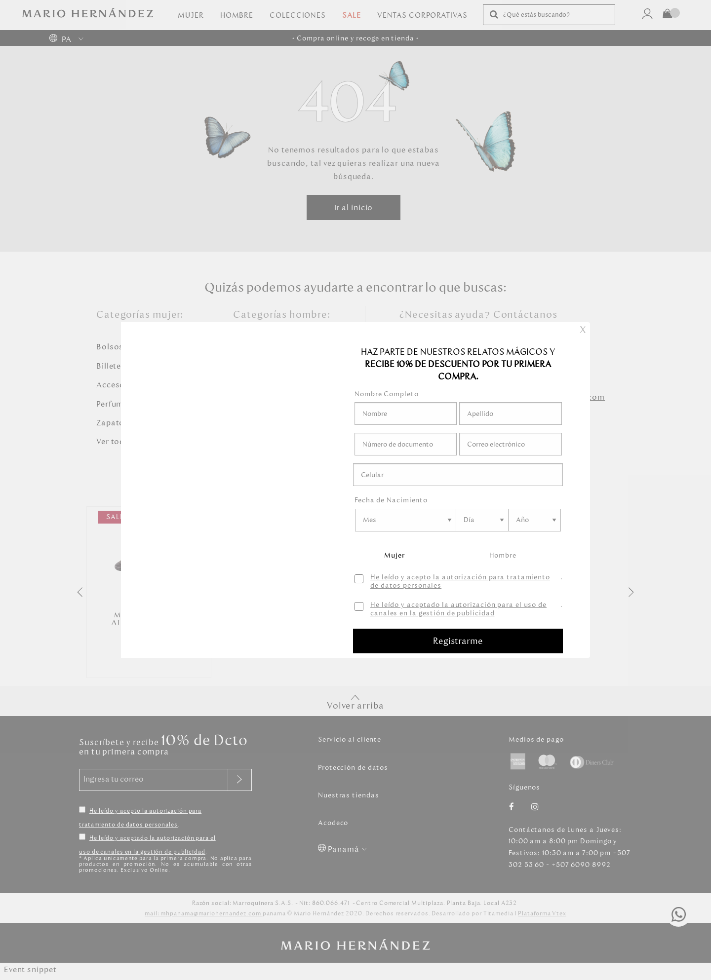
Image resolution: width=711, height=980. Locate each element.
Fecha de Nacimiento (391, 500)
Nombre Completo (387, 394)
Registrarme (458, 641)
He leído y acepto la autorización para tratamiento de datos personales (460, 581)
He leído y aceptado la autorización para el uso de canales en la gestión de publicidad (458, 609)
